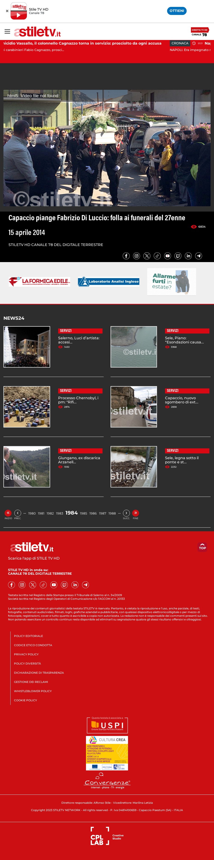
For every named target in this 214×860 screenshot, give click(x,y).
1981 (41, 513)
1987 (102, 513)
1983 (59, 513)
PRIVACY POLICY (26, 654)
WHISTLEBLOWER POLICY (33, 691)
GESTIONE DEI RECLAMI (31, 682)
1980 (32, 513)
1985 (83, 513)
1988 (112, 513)
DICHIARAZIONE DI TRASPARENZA (39, 672)
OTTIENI (177, 10)
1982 (50, 513)
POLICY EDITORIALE (28, 636)
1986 (93, 513)
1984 (72, 513)
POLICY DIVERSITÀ (27, 663)
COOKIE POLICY (25, 700)
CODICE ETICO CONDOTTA (33, 645)
